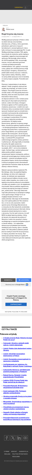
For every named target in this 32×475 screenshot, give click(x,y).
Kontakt (14, 451)
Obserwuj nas (15, 284)
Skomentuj (8, 280)
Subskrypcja (23, 451)
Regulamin (16, 456)
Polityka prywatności (20, 454)
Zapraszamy (16, 304)
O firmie (6, 451)
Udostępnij (25, 280)
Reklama (7, 454)
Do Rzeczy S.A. (12, 461)
